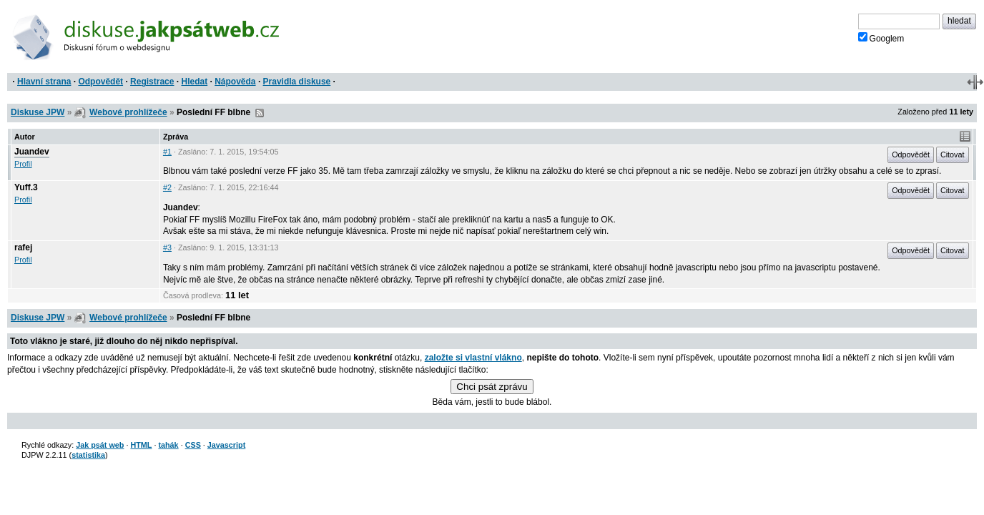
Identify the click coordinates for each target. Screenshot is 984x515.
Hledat (194, 82)
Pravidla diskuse (297, 82)
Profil (23, 164)
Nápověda (235, 82)
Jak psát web (100, 445)
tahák (168, 445)
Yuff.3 (26, 187)
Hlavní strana (44, 82)
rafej (23, 247)
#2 (167, 187)
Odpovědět (100, 82)
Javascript (226, 445)
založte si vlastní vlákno (473, 358)
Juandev (31, 152)
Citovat (952, 154)
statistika (88, 455)
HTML (141, 445)
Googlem (881, 38)
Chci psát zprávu (491, 386)
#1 (167, 151)
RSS (259, 113)
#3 (167, 247)
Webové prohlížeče (128, 112)
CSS (193, 445)
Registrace (152, 82)
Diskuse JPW (37, 112)
